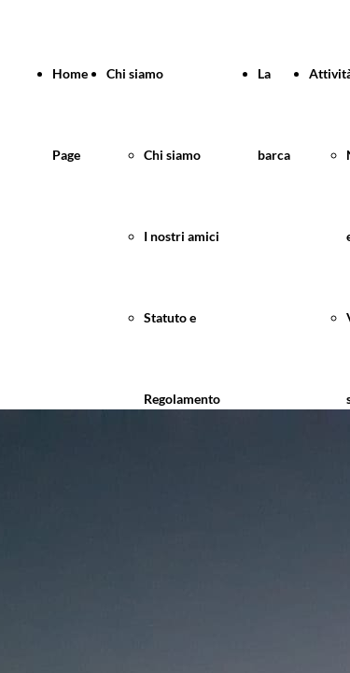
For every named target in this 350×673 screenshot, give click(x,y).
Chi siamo (134, 73)
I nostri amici (181, 236)
